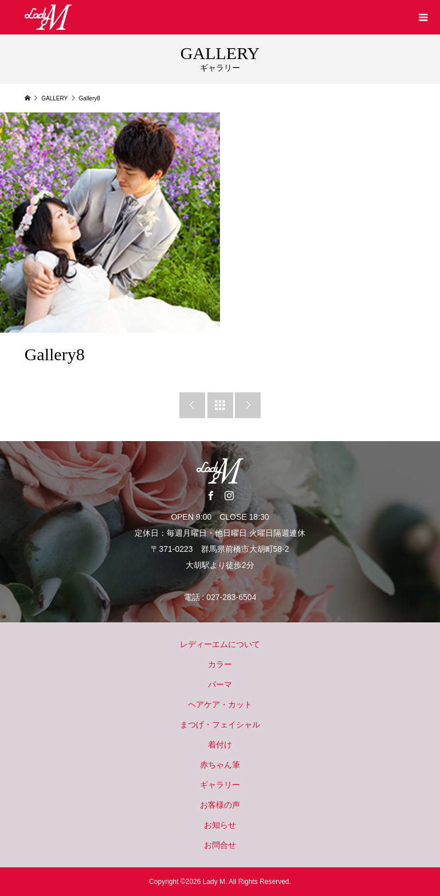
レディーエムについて (220, 644)
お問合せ (220, 845)
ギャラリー (220, 784)
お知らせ (220, 824)
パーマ (220, 684)
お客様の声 (220, 804)
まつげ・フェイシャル (220, 724)
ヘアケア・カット (220, 704)
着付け (220, 744)
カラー (220, 664)
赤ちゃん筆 (220, 764)
